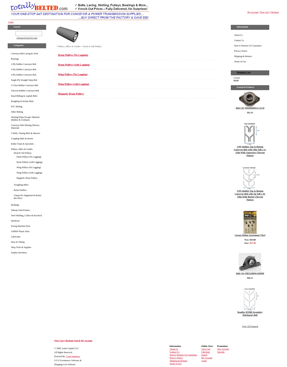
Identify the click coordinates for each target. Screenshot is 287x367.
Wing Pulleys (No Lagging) (28, 167)
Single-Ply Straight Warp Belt (24, 80)
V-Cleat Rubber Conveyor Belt (24, 85)
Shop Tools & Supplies (21, 247)
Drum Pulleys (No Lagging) (28, 157)
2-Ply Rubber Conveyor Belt (23, 64)
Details (250, 117)
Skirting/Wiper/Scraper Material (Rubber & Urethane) (25, 118)
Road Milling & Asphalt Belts (24, 96)
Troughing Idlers (21, 185)
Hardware (15, 221)
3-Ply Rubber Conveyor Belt (23, 69)
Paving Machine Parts (20, 226)
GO (13, 33)
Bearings (15, 59)
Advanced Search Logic (27, 38)
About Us (238, 35)
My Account (252, 12)
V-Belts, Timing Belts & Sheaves (25, 133)
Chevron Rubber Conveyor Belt (25, 90)
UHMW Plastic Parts (20, 231)
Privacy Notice (240, 51)
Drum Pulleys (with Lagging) (29, 162)
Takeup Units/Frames (20, 210)
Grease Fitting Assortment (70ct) (250, 235)
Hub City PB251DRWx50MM (250, 273)
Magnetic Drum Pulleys (27, 178)
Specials (221, 352)
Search (77, 340)
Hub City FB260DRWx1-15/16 (250, 108)
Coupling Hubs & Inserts (22, 138)
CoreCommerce (73, 356)
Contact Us (239, 40)
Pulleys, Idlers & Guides (22, 149)
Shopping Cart (244, 72)
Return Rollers (20, 190)
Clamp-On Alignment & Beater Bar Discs (27, 196)
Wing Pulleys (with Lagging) (29, 172)
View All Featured (250, 326)
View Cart (264, 12)
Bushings (15, 205)
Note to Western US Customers (248, 45)
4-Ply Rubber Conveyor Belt (23, 74)
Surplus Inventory (19, 252)
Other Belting (17, 112)
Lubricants (15, 236)
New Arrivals (223, 349)
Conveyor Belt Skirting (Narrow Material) (25, 126)
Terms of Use (240, 61)
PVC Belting (16, 106)
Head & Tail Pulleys (22, 153)
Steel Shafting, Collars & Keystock (26, 215)
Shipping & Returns (243, 56)
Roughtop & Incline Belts (22, 101)
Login (11, 22)
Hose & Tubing (18, 242)
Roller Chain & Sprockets (22, 144)
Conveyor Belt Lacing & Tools (24, 53)
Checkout (274, 12)
